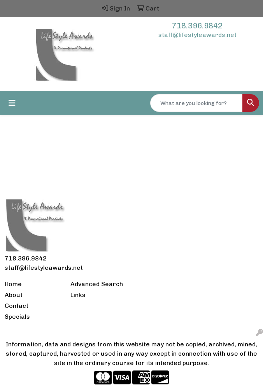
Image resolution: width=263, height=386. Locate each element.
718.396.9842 (197, 25)
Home (13, 284)
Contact (16, 305)
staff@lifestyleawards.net (197, 34)
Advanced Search (96, 284)
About (14, 295)
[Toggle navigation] (12, 103)
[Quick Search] (196, 103)
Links (78, 295)
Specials (17, 316)
